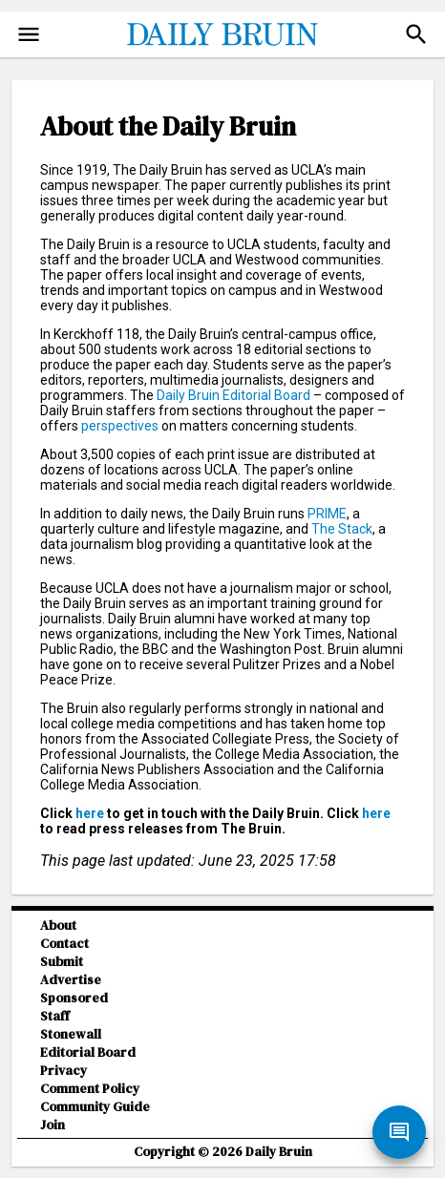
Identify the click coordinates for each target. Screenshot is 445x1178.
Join (52, 1125)
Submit (61, 962)
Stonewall (70, 1034)
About (58, 925)
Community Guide (95, 1107)
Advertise (70, 980)
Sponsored (74, 998)
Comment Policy (89, 1089)
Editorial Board (88, 1052)
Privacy (63, 1071)
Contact (64, 944)
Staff (55, 1016)
